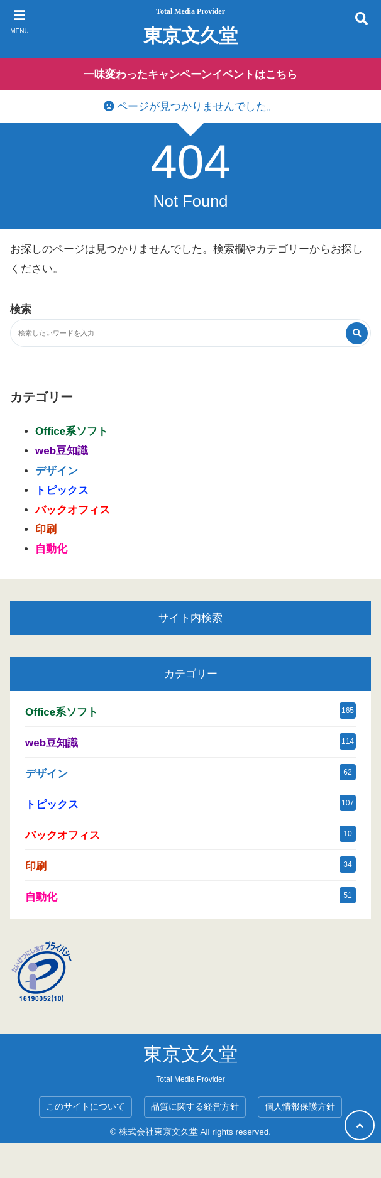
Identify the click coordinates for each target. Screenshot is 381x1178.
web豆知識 (61, 451)
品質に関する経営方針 (195, 1106)
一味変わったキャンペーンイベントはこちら (190, 74)
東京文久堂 (190, 35)
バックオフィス (72, 510)
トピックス (62, 490)
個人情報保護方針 (300, 1106)
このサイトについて (85, 1106)
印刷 (46, 529)
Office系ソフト (71, 431)
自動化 (51, 549)
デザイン (56, 471)
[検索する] (357, 333)
